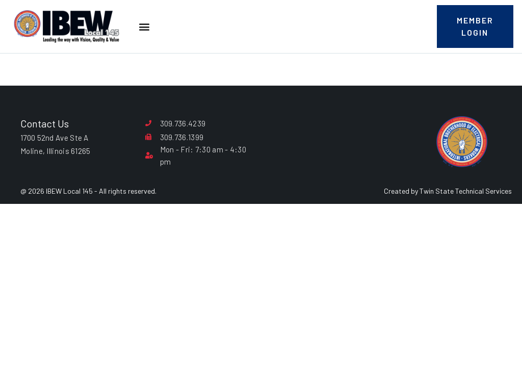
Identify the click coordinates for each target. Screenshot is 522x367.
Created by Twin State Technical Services (448, 191)
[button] (144, 26)
